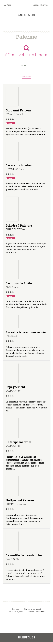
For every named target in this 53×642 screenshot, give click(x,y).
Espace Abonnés (40, 5)
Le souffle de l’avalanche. (24, 555)
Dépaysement (15, 387)
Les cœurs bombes (19, 165)
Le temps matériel (18, 442)
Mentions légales (15, 611)
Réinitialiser (26, 77)
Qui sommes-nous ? (32, 609)
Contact (15, 609)
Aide (7, 5)
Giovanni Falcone (18, 110)
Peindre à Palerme (19, 225)
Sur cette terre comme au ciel (26, 332)
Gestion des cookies (36, 611)
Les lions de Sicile (19, 283)
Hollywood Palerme (20, 500)
